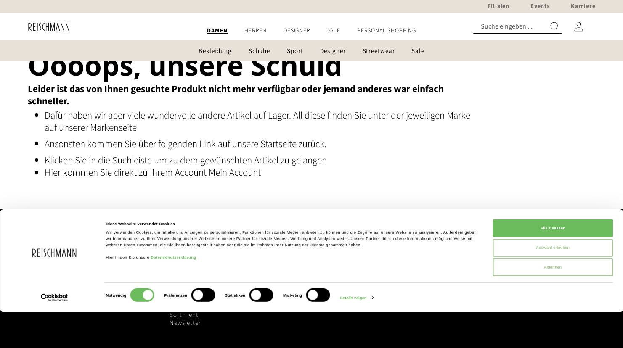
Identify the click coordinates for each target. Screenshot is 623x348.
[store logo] (46, 27)
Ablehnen (553, 303)
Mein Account (235, 172)
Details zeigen (353, 334)
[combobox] (517, 27)
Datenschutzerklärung (173, 293)
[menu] (312, 30)
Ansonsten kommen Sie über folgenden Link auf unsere (152, 144)
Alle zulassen (552, 264)
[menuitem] (217, 30)
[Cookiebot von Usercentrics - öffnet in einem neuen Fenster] (54, 334)
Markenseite (113, 127)
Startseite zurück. (293, 144)
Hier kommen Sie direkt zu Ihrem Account (127, 172)
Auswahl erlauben (553, 284)
